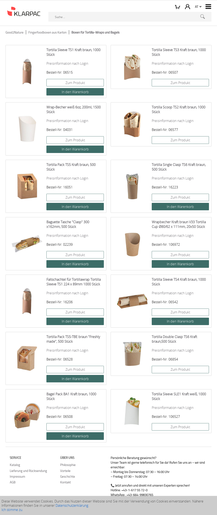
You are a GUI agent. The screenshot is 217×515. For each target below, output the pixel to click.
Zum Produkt (75, 82)
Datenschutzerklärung (72, 505)
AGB (12, 482)
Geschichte (67, 476)
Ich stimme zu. (12, 509)
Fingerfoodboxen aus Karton (47, 32)
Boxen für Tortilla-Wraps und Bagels (95, 32)
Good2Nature (15, 32)
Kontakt (65, 482)
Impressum (17, 476)
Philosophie (68, 465)
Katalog (15, 465)
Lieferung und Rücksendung (28, 471)
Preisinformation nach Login (67, 63)
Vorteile (65, 471)
